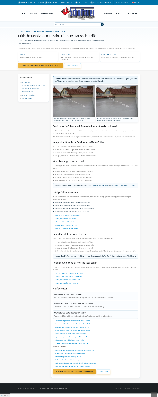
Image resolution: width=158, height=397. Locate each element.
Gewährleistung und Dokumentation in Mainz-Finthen (72, 321)
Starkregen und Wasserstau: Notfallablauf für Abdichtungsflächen (76, 363)
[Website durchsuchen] (79, 24)
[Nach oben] (154, 394)
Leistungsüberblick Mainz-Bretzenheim (67, 280)
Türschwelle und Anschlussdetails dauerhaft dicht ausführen (74, 350)
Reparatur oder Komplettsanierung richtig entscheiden (72, 366)
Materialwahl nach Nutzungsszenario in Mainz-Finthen (72, 330)
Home (24, 13)
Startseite (119, 388)
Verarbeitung (47, 13)
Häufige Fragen (27, 98)
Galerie (33, 13)
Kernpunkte (26, 82)
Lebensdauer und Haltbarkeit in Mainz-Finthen (70, 340)
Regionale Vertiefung (28, 95)
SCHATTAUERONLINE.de (26, 388)
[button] (137, 2)
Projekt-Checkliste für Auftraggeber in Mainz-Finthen (72, 343)
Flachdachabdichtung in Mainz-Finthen (67, 215)
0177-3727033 (83, 3)
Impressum (125, 3)
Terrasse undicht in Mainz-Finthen (66, 225)
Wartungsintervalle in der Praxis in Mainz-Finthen (70, 334)
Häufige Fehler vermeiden (30, 89)
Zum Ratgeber (104, 372)
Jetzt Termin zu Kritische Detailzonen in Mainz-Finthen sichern (74, 372)
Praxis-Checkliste (27, 92)
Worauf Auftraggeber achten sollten (33, 85)
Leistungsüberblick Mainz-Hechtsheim (67, 283)
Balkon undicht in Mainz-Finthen (65, 222)
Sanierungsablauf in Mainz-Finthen (124, 185)
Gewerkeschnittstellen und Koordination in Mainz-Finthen (73, 324)
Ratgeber (108, 13)
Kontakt (117, 3)
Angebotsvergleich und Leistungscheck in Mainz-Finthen (73, 337)
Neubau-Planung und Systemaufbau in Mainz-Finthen (72, 327)
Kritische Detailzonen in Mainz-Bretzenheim (69, 273)
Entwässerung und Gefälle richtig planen (68, 357)
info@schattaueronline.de (100, 2)
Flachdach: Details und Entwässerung (67, 360)
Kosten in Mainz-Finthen (100, 185)
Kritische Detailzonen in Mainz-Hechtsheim (68, 277)
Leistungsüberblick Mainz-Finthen (66, 219)
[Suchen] (102, 24)
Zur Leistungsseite (72, 65)
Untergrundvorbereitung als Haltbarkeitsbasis (70, 353)
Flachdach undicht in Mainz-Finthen (66, 228)
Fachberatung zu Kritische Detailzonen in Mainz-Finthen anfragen (40, 65)
